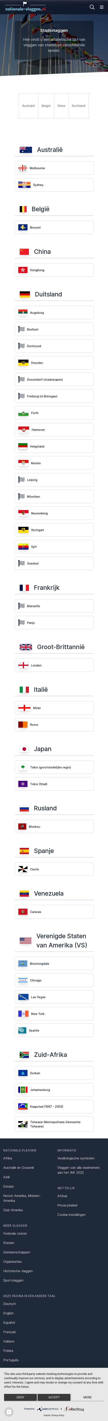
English (8, 1313)
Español (9, 1322)
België (46, 105)
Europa (8, 1186)
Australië (28, 105)
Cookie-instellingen (71, 1215)
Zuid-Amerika (13, 1210)
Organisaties (12, 1262)
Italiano (8, 1341)
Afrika (7, 1158)
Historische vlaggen (18, 1271)
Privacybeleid (67, 1205)
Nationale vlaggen (19, 1150)
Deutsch (9, 1304)
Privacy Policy (58, 1415)
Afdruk (62, 1196)
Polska (8, 1351)
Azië (6, 1177)
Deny (20, 1397)
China (61, 105)
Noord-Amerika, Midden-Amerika (22, 1198)
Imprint (47, 1415)
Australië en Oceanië (18, 1168)
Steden (8, 1243)
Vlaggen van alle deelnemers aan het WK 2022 (78, 1170)
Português (11, 1360)
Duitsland (78, 105)
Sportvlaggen (13, 1280)
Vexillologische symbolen (76, 1158)
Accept (54, 1397)
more (87, 1397)
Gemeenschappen (16, 1252)
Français (9, 1332)
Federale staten (15, 1233)
